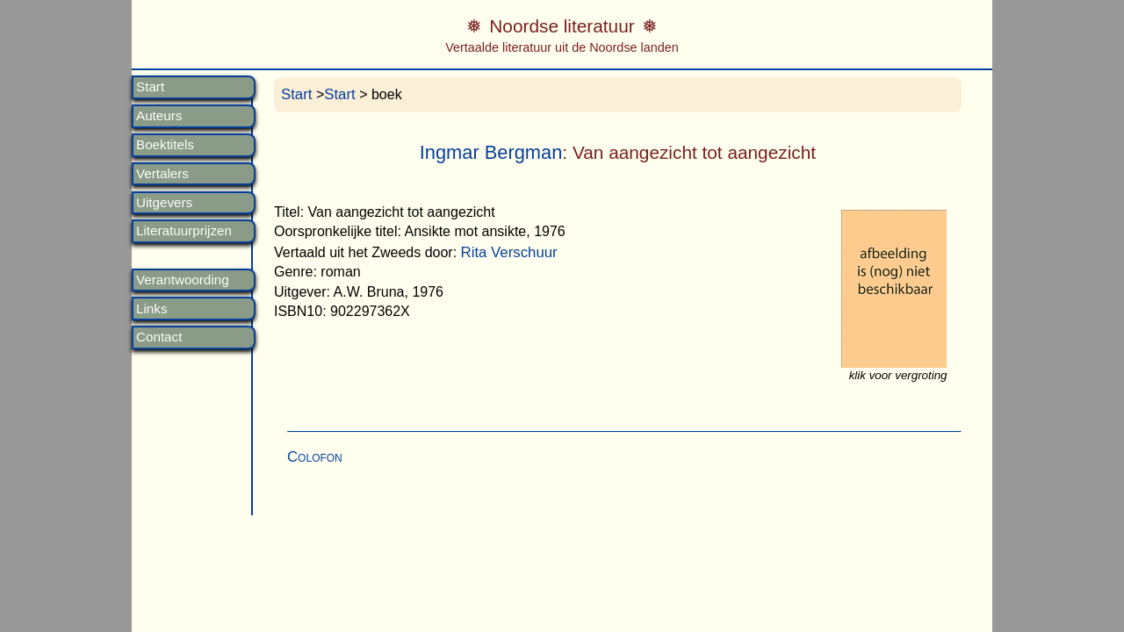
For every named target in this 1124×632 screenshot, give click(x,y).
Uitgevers (164, 203)
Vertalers (162, 174)
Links (151, 309)
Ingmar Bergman (491, 152)
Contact (159, 337)
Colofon (314, 457)
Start (150, 87)
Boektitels (165, 145)
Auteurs (159, 116)
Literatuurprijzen (184, 231)
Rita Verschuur (509, 252)
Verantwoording (182, 280)
